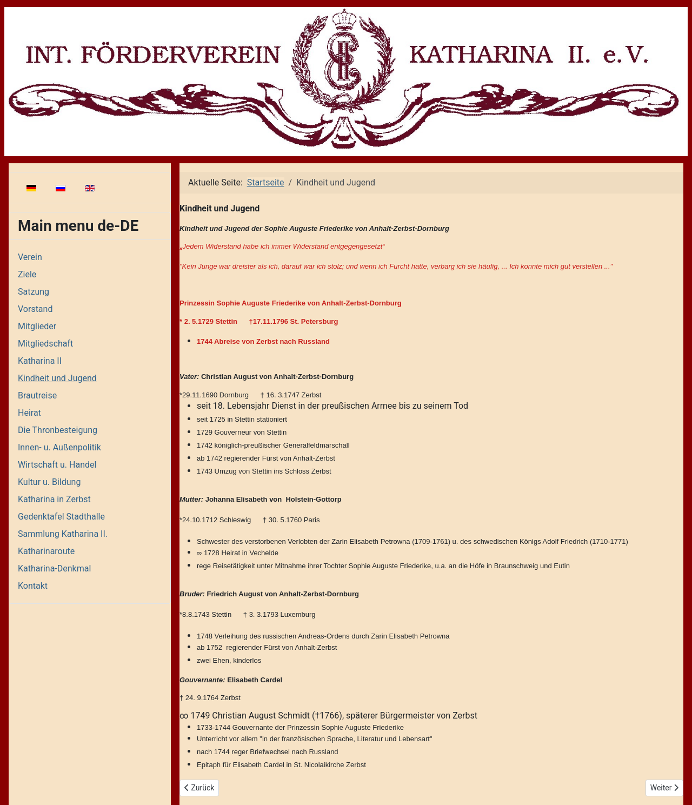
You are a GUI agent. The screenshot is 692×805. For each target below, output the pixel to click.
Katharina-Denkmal (54, 568)
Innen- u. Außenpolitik (59, 447)
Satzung (33, 292)
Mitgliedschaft (45, 343)
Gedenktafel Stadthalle (61, 516)
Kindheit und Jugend (57, 378)
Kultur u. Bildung (49, 482)
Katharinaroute (46, 551)
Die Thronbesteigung (57, 430)
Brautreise (37, 395)
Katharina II (40, 361)
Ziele (27, 274)
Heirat (29, 413)
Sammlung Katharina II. (63, 534)
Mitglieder (37, 326)
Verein (30, 257)
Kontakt (33, 586)
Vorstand (35, 309)
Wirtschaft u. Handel (57, 465)
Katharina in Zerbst (54, 499)
